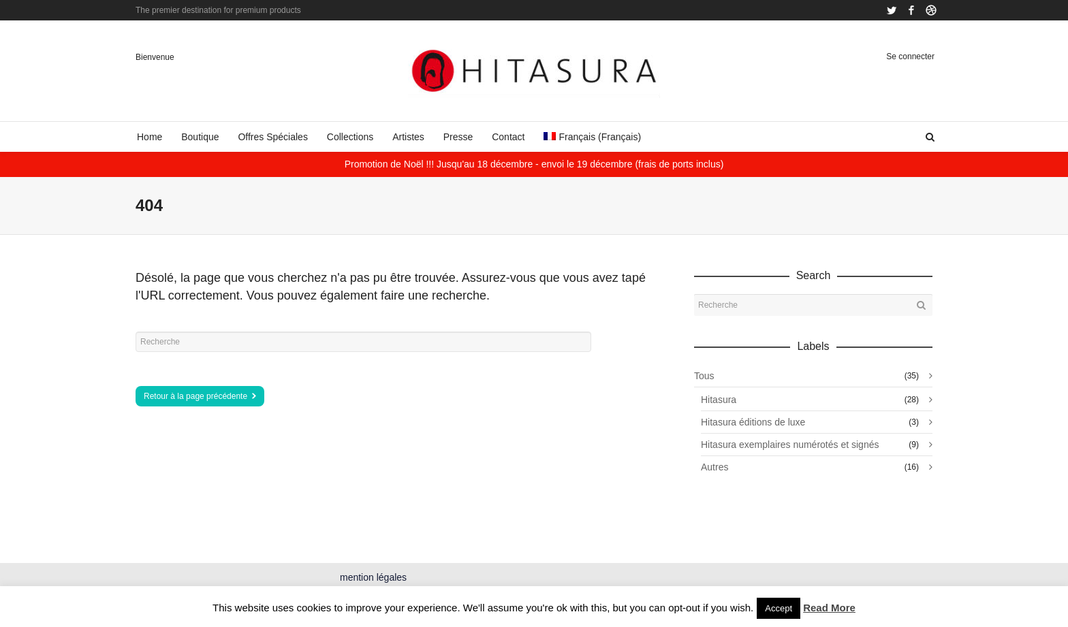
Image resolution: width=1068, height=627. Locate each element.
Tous (704, 375)
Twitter (891, 10)
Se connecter (910, 56)
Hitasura (718, 399)
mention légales (373, 577)
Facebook (911, 10)
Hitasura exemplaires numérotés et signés (790, 444)
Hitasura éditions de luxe (753, 422)
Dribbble (931, 10)
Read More (829, 607)
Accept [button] (778, 608)
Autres (714, 467)
